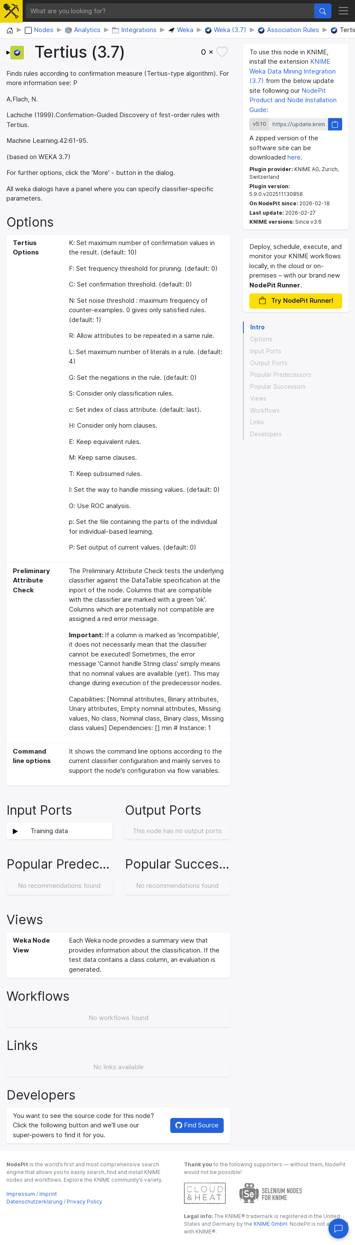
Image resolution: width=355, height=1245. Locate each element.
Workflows (265, 410)
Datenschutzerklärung (34, 1201)
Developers (266, 434)
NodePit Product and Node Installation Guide (293, 100)
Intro (257, 327)
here (294, 157)
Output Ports (268, 363)
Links (257, 422)
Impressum (20, 1194)
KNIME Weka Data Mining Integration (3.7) (292, 71)
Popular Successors (278, 386)
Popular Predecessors (280, 374)
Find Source (197, 1125)
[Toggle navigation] (343, 11)
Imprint (48, 1194)
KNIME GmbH (269, 1224)
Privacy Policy (84, 1201)
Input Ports (265, 351)
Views (258, 398)
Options (261, 339)
